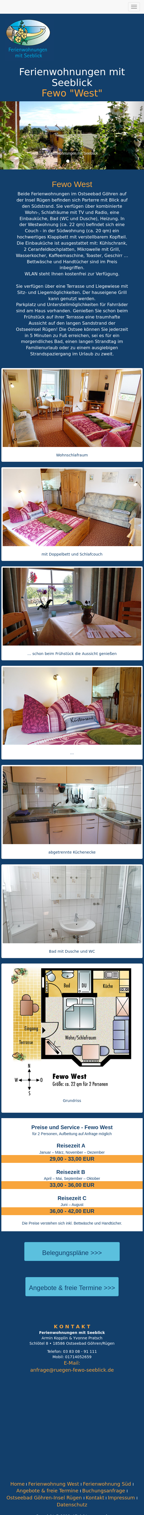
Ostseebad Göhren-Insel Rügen (44, 1497)
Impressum (122, 1497)
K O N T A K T (72, 1326)
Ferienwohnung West (54, 1484)
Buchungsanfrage (104, 1490)
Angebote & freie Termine (48, 1490)
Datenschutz (72, 1504)
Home (17, 1484)
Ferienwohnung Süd (108, 1484)
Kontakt (95, 1497)
